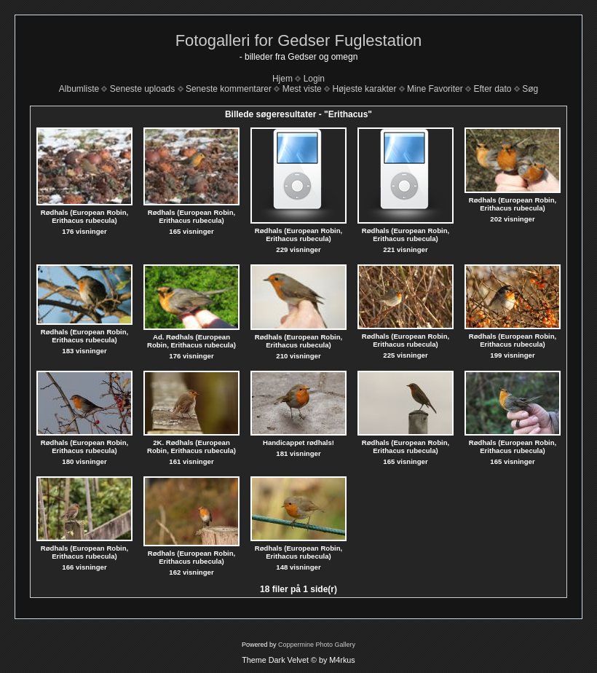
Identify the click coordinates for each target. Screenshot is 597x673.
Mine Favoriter (435, 89)
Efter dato (492, 89)
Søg (530, 89)
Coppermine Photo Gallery (316, 644)
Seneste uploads (142, 89)
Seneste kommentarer (229, 89)
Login (314, 79)
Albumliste (79, 89)
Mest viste (302, 89)
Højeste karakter (364, 89)
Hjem (282, 79)
